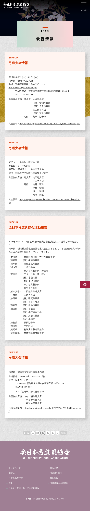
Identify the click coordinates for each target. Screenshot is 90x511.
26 (48, 433)
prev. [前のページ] (27, 433)
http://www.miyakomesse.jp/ (23, 87)
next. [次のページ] (63, 433)
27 (53, 433)
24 (37, 433)
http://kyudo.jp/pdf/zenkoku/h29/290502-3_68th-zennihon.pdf (50, 123)
